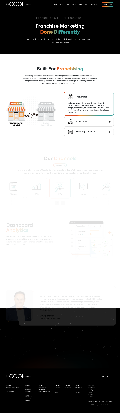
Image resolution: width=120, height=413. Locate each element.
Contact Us (91, 385)
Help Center (91, 387)
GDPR (90, 399)
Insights (67, 385)
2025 (110, 401)
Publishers (57, 392)
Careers (77, 392)
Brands (57, 390)
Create (8, 385)
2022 (103, 401)
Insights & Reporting (44, 391)
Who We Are (78, 387)
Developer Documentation (96, 390)
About (77, 385)
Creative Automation (12, 387)
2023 (106, 401)
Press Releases (79, 390)
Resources (83, 4)
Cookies (90, 396)
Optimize (41, 385)
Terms (90, 392)
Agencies (57, 387)
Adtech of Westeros (94, 401)
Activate (27, 385)
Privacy (90, 394)
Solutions (57, 385)
